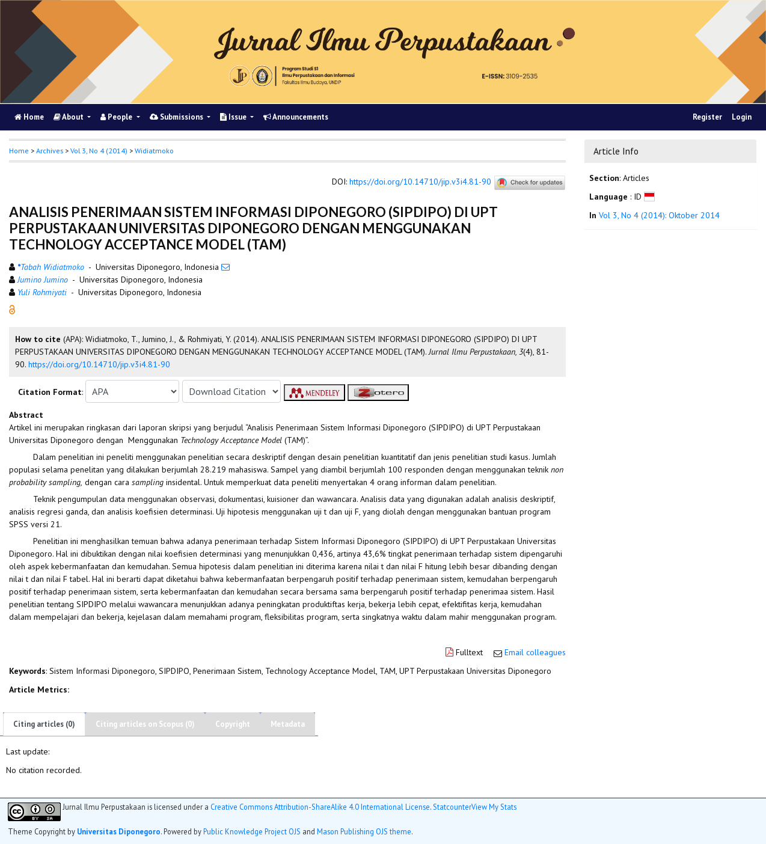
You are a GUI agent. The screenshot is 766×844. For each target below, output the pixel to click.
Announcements (295, 117)
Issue (234, 117)
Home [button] (19, 150)
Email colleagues (535, 652)
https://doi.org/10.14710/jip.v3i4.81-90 (420, 182)
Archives (49, 150)
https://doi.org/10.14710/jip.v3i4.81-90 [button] (99, 364)
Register (707, 117)
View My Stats (493, 807)
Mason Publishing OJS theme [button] (364, 831)
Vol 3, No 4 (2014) (98, 150)
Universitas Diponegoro (119, 831)
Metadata (288, 724)
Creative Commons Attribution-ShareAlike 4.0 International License (320, 807)
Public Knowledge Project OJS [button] (252, 831)
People (117, 117)
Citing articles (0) (44, 724)
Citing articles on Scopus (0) (145, 724)
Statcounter (452, 807)
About (69, 117)
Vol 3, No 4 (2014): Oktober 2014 (659, 215)
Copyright (232, 724)
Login (742, 117)
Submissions (177, 117)
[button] (12, 309)
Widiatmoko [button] (154, 150)
